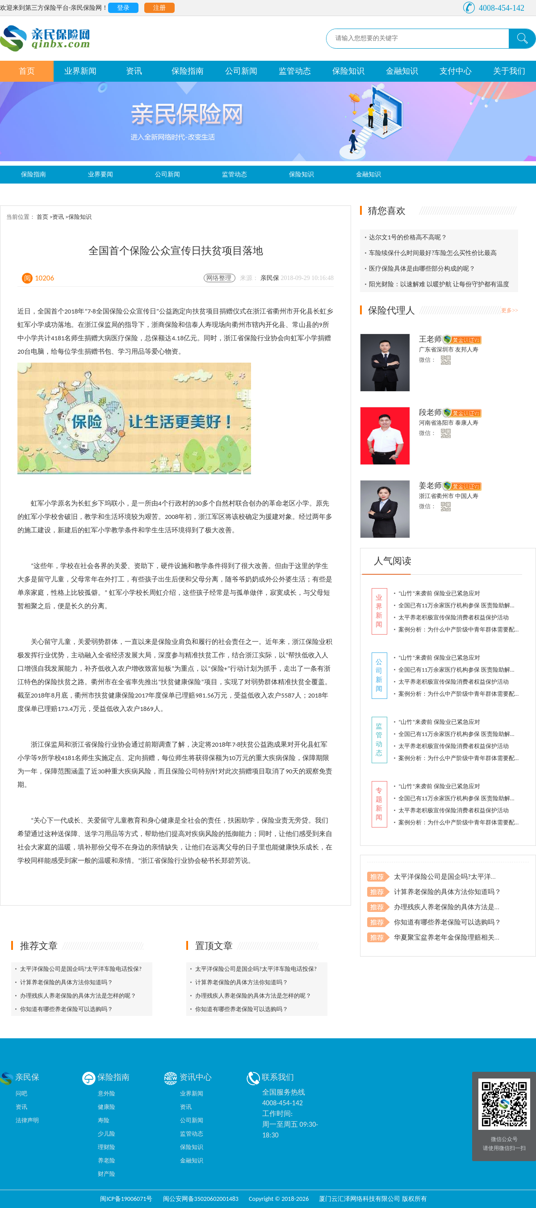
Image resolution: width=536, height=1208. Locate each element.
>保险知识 (78, 216)
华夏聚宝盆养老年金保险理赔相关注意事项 (457, 937)
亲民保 (270, 278)
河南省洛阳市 (437, 422)
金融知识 (402, 71)
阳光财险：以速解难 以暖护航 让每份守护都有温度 (439, 284)
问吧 (21, 1093)
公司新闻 (241, 71)
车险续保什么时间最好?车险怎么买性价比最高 (433, 253)
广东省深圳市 (437, 349)
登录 (123, 8)
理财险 (106, 1147)
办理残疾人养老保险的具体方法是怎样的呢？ (78, 995)
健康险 (106, 1107)
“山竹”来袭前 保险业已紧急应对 (439, 593)
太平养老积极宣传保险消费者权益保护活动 (453, 617)
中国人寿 (466, 496)
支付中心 (456, 71)
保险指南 (188, 71)
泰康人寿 (466, 422)
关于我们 (509, 71)
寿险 (103, 1120)
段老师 (430, 412)
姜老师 (430, 485)
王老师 (430, 339)
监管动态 (295, 71)
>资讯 (57, 216)
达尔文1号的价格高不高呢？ (408, 237)
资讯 (134, 71)
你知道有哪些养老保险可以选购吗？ (66, 1009)
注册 (159, 8)
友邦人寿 (466, 349)
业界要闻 (100, 174)
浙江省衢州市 (437, 496)
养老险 (106, 1160)
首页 (27, 71)
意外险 (106, 1093)
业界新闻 (80, 71)
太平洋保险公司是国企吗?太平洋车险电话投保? (81, 969)
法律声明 (27, 1120)
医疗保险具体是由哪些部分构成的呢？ (422, 268)
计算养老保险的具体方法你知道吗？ (66, 982)
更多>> (509, 310)
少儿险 (106, 1133)
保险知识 (348, 71)
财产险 (106, 1173)
